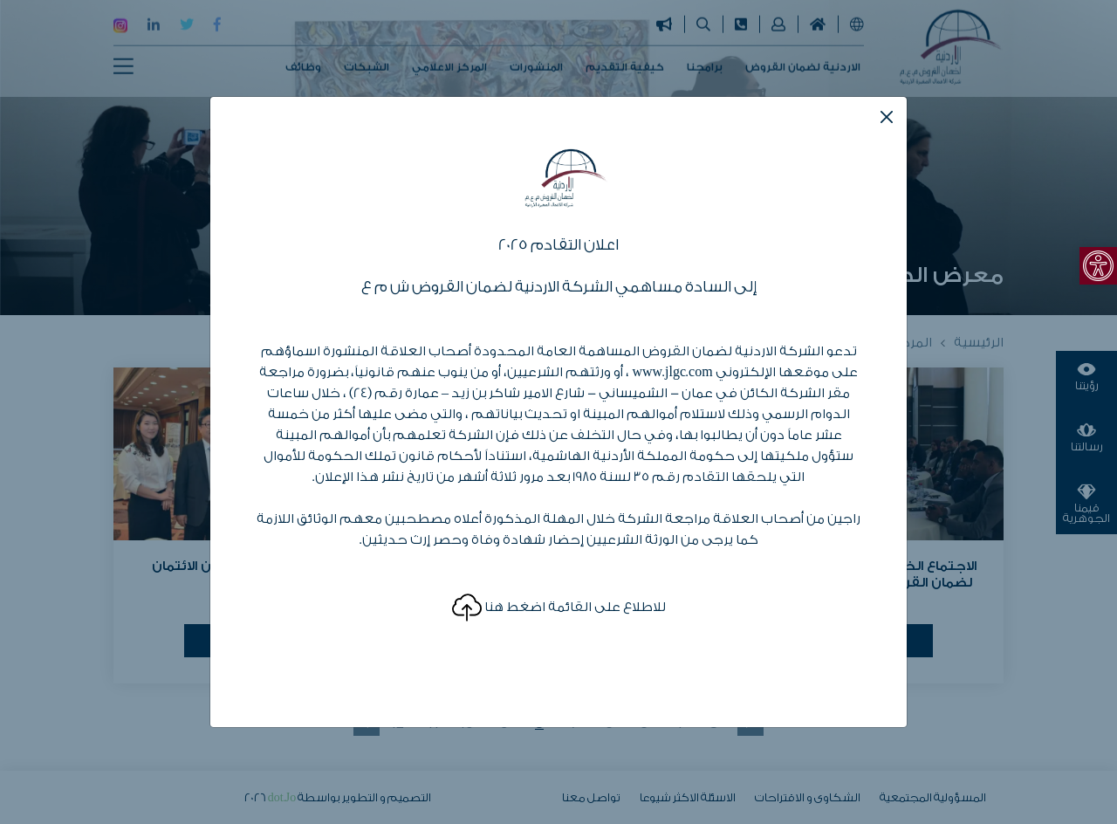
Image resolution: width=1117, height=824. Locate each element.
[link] (1098, 266)
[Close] (887, 117)
